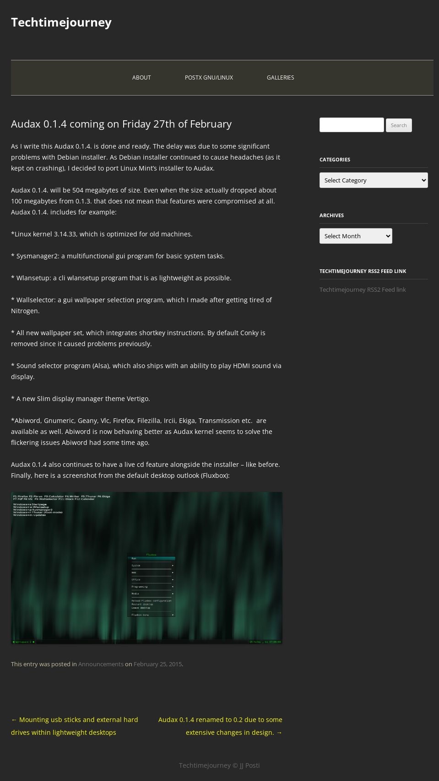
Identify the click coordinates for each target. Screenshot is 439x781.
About (141, 77)
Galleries (280, 77)
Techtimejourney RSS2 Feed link (363, 289)
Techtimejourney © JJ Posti (219, 765)
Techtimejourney (61, 22)
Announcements (101, 664)
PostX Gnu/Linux (209, 77)
